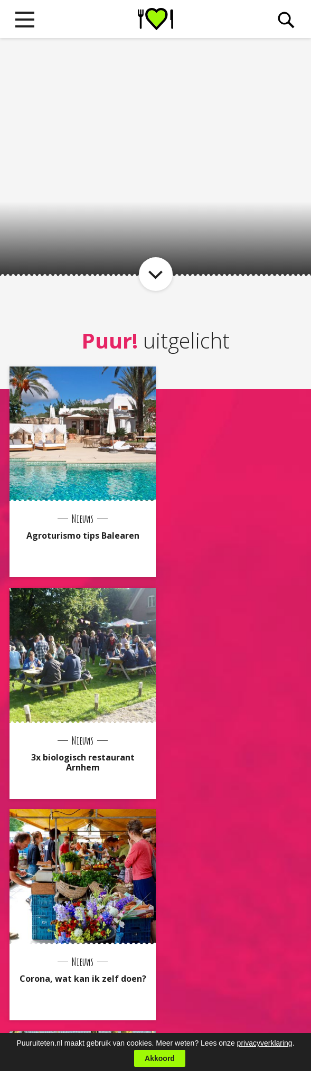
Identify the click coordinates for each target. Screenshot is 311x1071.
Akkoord (160, 1058)
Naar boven (156, 978)
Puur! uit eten (155, 19)
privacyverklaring (265, 1043)
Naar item (156, 274)
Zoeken (285, 20)
